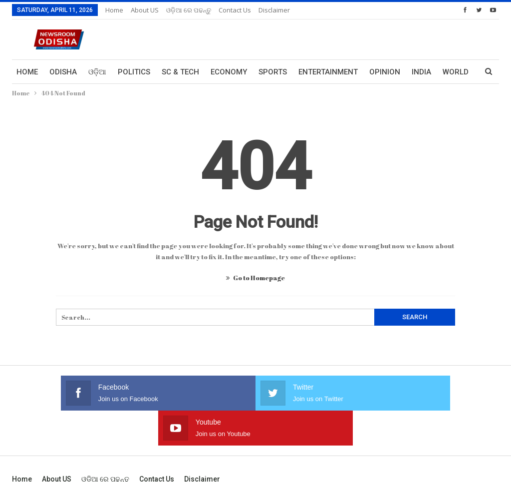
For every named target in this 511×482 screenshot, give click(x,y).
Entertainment (328, 71)
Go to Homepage (255, 277)
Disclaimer (274, 9)
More (422, 71)
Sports (272, 71)
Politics (134, 71)
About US (145, 9)
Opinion (384, 71)
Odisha (63, 71)
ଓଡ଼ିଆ (97, 71)
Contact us (235, 9)
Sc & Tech (180, 71)
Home (114, 9)
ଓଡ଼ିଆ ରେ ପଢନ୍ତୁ (188, 9)
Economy (229, 71)
